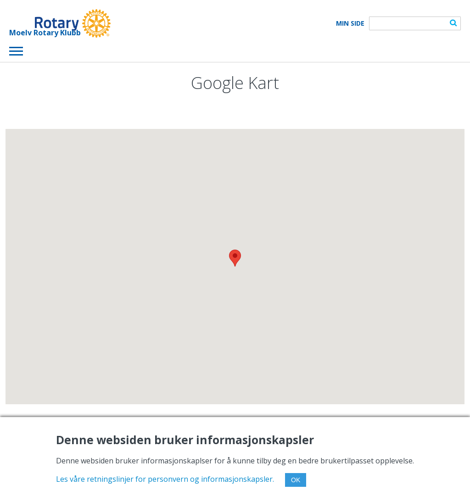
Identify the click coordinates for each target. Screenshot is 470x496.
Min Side (350, 23)
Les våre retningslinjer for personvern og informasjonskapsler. (165, 479)
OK (295, 480)
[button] (235, 258)
